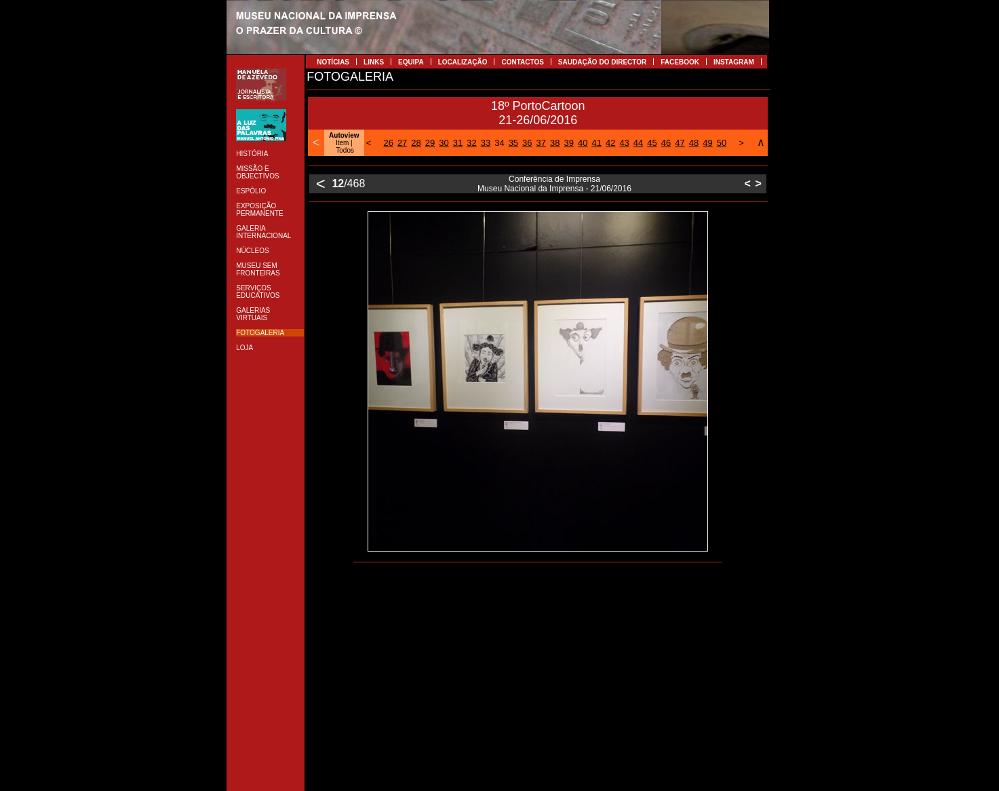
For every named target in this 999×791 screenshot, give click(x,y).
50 (721, 143)
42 (610, 143)
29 (430, 143)
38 (555, 143)
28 (415, 143)
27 (402, 143)
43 (624, 143)
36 (527, 143)
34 (499, 143)
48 (694, 143)
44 (638, 143)
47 (679, 143)
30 (443, 143)
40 (582, 143)
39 (569, 143)
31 (458, 143)
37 (541, 143)
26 (388, 143)
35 (513, 143)
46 (666, 143)
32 (471, 143)
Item (342, 143)
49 (707, 143)
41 (596, 143)
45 (652, 143)
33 (485, 143)
